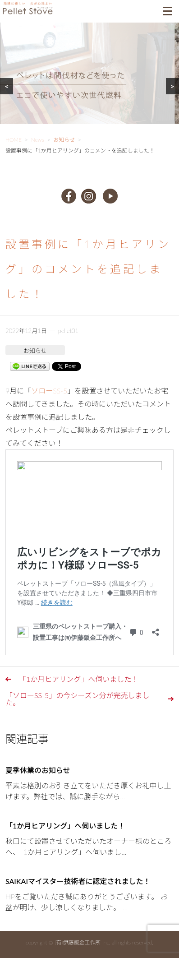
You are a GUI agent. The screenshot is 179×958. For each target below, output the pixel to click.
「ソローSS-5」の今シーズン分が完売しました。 (77, 699)
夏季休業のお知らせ (37, 770)
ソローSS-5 (49, 390)
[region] (89, 85)
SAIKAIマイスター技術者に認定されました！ (78, 881)
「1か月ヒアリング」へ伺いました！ (78, 679)
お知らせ (35, 350)
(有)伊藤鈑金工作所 (78, 942)
